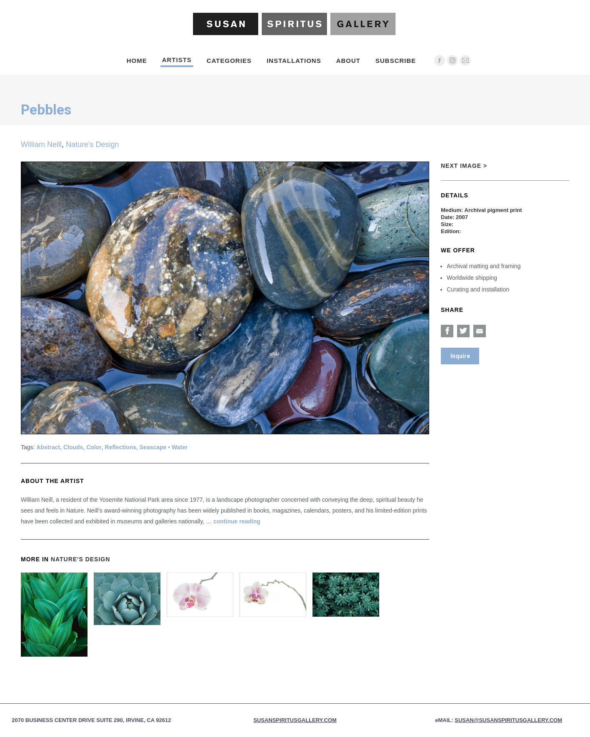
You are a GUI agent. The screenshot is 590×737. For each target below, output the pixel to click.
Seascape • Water (164, 447)
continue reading (236, 521)
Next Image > (464, 165)
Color (94, 447)
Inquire (460, 356)
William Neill (41, 144)
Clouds (73, 447)
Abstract (48, 447)
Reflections (120, 447)
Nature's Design (92, 144)
